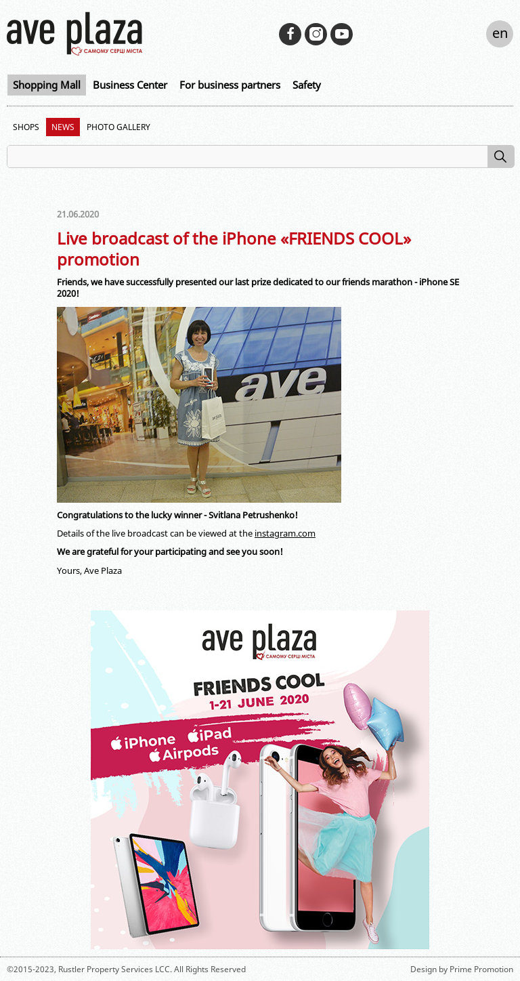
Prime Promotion (481, 969)
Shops (26, 127)
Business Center (130, 84)
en (500, 33)
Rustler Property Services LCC (114, 969)
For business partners (229, 84)
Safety (306, 84)
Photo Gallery (118, 127)
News (62, 127)
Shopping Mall (47, 84)
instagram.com (285, 533)
